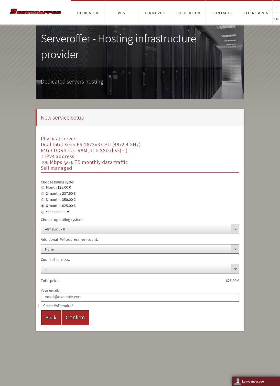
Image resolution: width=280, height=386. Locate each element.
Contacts (222, 12)
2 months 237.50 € (58, 193)
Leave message (253, 381)
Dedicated (87, 12)
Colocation (188, 12)
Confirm (75, 317)
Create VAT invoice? (58, 305)
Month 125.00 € (56, 187)
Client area (256, 12)
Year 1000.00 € (55, 211)
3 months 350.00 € (58, 199)
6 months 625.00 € (58, 205)
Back (50, 317)
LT (276, 6)
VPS (121, 12)
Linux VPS (155, 12)
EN (276, 18)
